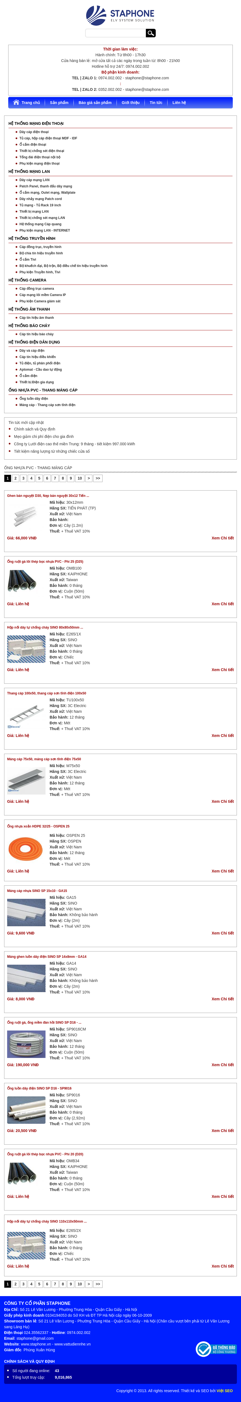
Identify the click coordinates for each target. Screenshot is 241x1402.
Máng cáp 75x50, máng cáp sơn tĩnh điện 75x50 (44, 759)
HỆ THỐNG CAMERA (27, 280)
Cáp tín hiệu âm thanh (36, 318)
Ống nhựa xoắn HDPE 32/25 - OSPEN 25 (38, 826)
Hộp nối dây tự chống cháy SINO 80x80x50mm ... (45, 627)
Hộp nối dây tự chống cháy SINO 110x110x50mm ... (47, 1221)
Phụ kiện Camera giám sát (39, 301)
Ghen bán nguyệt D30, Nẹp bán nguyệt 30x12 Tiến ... (48, 496)
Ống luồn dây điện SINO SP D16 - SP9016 (39, 1088)
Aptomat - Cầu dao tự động (40, 369)
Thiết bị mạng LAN (34, 211)
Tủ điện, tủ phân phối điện (39, 363)
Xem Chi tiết (223, 538)
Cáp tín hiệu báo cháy (36, 334)
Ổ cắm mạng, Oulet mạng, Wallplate (47, 193)
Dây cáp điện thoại (34, 132)
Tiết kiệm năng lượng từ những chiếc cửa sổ (52, 451)
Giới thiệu (131, 102)
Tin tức (156, 102)
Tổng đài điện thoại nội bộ (39, 157)
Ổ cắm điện (28, 376)
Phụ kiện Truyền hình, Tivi (39, 272)
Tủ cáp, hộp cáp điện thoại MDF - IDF (48, 138)
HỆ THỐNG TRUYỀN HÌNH (31, 238)
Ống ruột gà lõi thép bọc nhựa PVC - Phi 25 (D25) (45, 562)
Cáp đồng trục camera (36, 289)
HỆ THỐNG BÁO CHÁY (29, 325)
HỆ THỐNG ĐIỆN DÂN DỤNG (34, 342)
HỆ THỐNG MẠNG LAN (29, 171)
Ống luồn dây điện (33, 399)
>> (98, 478)
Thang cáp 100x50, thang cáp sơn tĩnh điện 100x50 (46, 693)
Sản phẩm (59, 102)
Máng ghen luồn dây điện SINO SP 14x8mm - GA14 (46, 957)
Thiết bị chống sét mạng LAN (42, 218)
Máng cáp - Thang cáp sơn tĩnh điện (47, 405)
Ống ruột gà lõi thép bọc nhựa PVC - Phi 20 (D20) (45, 1154)
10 (80, 478)
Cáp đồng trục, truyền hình (40, 247)
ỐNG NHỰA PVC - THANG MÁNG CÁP (43, 390)
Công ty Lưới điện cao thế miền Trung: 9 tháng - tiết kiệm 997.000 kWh (74, 444)
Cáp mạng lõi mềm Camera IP (42, 295)
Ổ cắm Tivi (27, 259)
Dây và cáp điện (31, 351)
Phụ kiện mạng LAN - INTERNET (44, 230)
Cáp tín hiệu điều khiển (37, 357)
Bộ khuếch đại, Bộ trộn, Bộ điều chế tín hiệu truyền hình (63, 266)
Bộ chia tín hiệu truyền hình (41, 253)
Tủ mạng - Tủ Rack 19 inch (40, 205)
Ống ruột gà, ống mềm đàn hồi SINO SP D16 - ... (44, 1022)
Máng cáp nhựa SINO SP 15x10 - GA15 (37, 891)
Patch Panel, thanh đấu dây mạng (45, 186)
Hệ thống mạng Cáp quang (40, 224)
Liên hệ (179, 102)
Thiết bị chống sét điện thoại (41, 151)
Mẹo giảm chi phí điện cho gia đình (44, 436)
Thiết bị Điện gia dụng (36, 382)
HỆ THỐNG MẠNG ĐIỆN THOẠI (36, 123)
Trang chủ (26, 102)
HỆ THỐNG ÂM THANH (29, 309)
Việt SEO (225, 1391)
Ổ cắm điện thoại (32, 145)
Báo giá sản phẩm (95, 102)
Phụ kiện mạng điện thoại (39, 163)
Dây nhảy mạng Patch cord (40, 199)
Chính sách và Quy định (34, 429)
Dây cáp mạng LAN (34, 180)
